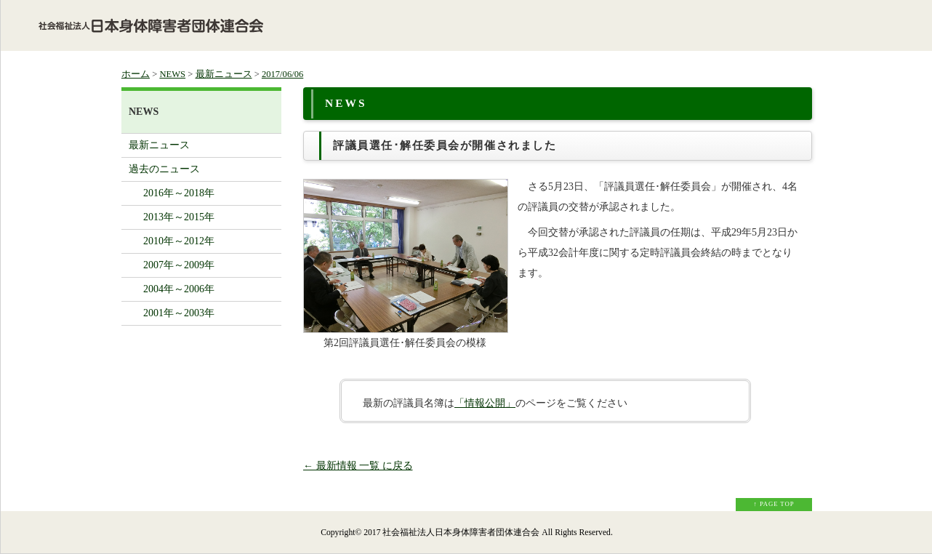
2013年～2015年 (178, 217)
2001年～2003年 (178, 313)
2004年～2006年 (178, 289)
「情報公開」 (484, 403)
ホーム (135, 74)
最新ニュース (224, 74)
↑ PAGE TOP (774, 503)
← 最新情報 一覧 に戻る (358, 465)
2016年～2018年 (178, 193)
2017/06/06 (282, 74)
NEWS (172, 74)
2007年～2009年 (178, 265)
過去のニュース (164, 169)
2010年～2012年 (178, 241)
